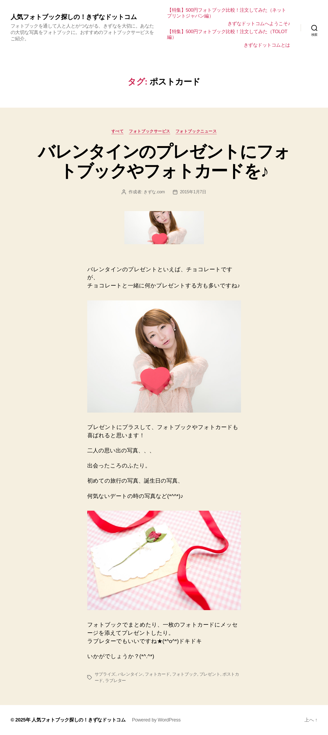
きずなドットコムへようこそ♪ (259, 23)
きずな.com (154, 192)
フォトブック (184, 674)
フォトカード (157, 674)
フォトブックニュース (196, 131)
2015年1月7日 (193, 192)
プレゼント (209, 674)
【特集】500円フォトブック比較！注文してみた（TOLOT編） (227, 34)
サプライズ (105, 674)
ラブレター (115, 680)
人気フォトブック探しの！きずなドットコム (74, 17)
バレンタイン (130, 674)
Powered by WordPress (156, 720)
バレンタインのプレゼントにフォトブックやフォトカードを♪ (164, 161)
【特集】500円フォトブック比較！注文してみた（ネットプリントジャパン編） (226, 13)
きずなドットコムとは (267, 45)
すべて (117, 131)
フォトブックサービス (149, 131)
